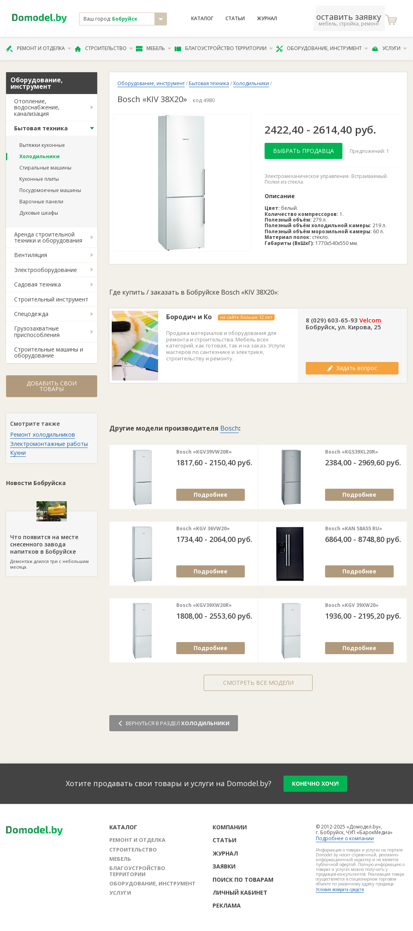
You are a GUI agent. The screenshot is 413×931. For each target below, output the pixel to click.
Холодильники (39, 156)
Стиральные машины (45, 167)
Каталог (202, 18)
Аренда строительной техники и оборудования (48, 237)
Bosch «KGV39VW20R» (204, 452)
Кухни (18, 452)
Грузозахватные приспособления (37, 331)
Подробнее (210, 494)
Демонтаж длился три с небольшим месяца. (51, 540)
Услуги (389, 48)
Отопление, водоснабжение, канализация (37, 107)
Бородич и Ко (189, 317)
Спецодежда (31, 314)
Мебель (153, 48)
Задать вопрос (352, 368)
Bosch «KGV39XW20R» (204, 605)
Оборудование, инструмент (322, 48)
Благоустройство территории (224, 48)
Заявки (224, 866)
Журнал (267, 18)
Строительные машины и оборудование (48, 352)
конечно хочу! (315, 783)
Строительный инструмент (51, 299)
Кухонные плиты (39, 179)
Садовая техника (37, 284)
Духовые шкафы (38, 212)
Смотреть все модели (258, 682)
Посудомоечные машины (50, 190)
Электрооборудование (45, 270)
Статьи (235, 18)
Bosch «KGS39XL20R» (351, 452)
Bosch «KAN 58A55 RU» (353, 528)
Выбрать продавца (303, 151)
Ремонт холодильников (42, 434)
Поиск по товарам (243, 880)
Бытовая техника (41, 128)
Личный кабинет (240, 892)
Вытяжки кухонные (42, 145)
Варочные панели (41, 201)
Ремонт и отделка (38, 48)
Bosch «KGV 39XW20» (352, 605)
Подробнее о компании (345, 838)
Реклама (227, 905)
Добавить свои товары (52, 386)
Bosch (229, 428)
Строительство (104, 48)
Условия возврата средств (340, 889)
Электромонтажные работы (49, 444)
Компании (230, 827)
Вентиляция (30, 255)
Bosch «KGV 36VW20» (203, 528)
